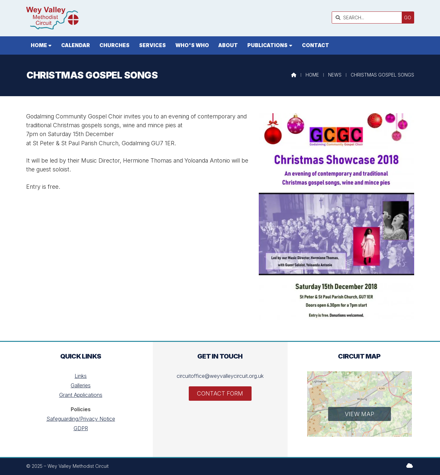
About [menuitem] (228, 45)
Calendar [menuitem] (75, 45)
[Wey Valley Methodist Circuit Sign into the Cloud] (409, 465)
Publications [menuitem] (267, 45)
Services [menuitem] (152, 45)
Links (81, 376)
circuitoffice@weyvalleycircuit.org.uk (220, 376)
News (335, 75)
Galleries (81, 385)
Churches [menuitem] (114, 45)
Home (312, 75)
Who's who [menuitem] (192, 45)
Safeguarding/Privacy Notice (80, 418)
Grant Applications (80, 395)
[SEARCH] (368, 17)
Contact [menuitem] (315, 45)
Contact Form (220, 393)
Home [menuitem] (39, 45)
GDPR (81, 428)
